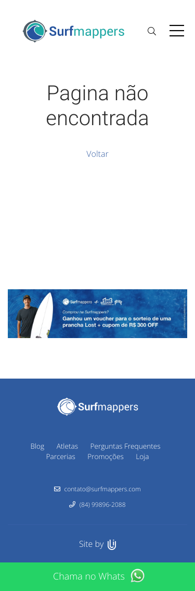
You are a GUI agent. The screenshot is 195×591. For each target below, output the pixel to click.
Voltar (97, 153)
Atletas (67, 446)
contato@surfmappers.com (102, 489)
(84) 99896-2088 (103, 504)
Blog (37, 446)
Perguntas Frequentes (125, 446)
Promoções (105, 456)
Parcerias (60, 456)
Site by (97, 543)
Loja (142, 456)
